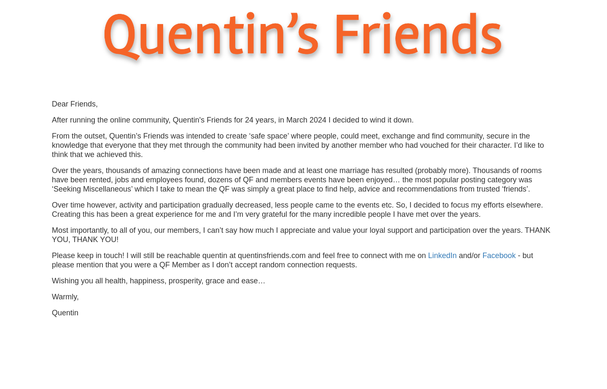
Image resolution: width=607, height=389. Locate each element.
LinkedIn (443, 255)
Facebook (500, 255)
